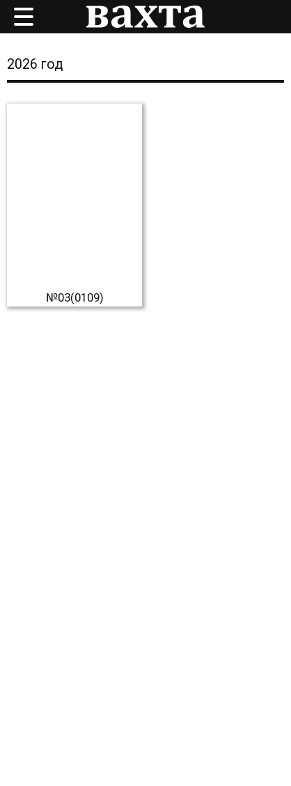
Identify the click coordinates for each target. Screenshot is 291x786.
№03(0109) (75, 297)
